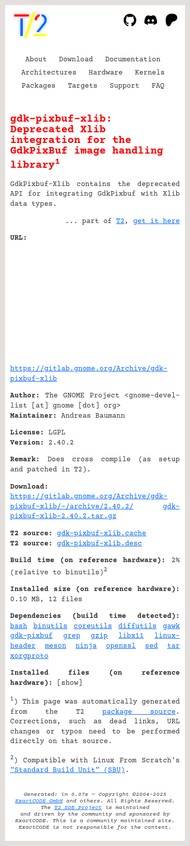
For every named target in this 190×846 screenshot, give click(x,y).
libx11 (130, 636)
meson (55, 646)
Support (124, 86)
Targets (83, 86)
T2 (120, 221)
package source (139, 712)
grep (72, 636)
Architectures (49, 73)
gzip (99, 636)
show (70, 683)
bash (18, 626)
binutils (50, 626)
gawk (171, 626)
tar (173, 646)
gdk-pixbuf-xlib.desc (99, 544)
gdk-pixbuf (31, 636)
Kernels (150, 73)
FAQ (157, 86)
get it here (156, 221)
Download (76, 60)
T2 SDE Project (78, 807)
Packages (39, 86)
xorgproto (29, 656)
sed (151, 646)
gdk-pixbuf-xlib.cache (101, 534)
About (36, 60)
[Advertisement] (149, 299)
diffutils (137, 626)
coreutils (93, 626)
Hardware (106, 73)
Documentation (133, 60)
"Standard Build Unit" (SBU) (67, 770)
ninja (86, 646)
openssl (121, 646)
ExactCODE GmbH (39, 801)
